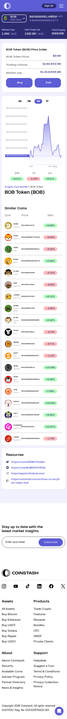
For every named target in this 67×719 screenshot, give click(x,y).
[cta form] (33, 542)
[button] (59, 711)
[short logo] (7, 6)
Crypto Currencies (16, 187)
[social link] (4, 586)
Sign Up (49, 6)
